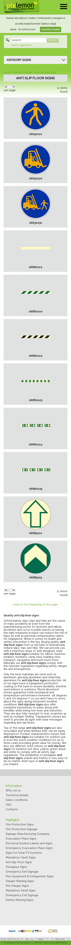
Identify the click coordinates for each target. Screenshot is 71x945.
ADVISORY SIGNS (19, 60)
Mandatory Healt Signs (21, 857)
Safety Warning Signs (20, 900)
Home (7, 72)
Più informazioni (26, 29)
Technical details (17, 795)
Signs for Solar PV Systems (24, 852)
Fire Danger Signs (17, 885)
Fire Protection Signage (21, 829)
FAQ (8, 804)
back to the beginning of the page (36, 604)
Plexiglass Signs (16, 867)
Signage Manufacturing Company (27, 834)
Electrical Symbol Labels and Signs (29, 843)
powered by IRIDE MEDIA (55, 943)
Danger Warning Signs (20, 881)
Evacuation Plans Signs (21, 838)
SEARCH (52, 40)
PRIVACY (39, 943)
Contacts (12, 809)
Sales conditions (17, 800)
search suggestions (21, 45)
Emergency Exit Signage (22, 871)
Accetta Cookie (50, 29)
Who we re (13, 790)
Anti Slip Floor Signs (19, 862)
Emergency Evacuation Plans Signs (29, 848)
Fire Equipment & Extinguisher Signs (30, 876)
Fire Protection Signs (20, 824)
